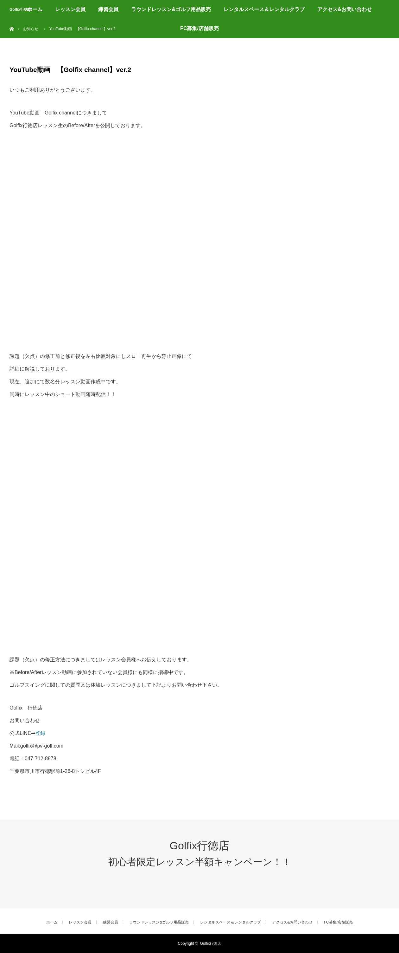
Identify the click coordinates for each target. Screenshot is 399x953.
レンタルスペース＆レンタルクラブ (264, 9)
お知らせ (30, 29)
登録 (40, 733)
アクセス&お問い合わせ (344, 9)
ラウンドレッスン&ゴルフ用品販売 (171, 9)
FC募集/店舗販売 (199, 28)
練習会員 (108, 9)
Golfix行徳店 (21, 9)
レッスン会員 (70, 9)
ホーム (34, 9)
